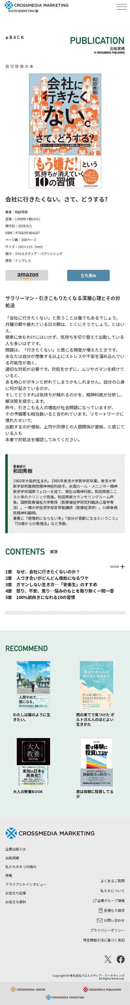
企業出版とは (15, 849)
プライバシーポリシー (107, 930)
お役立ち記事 (15, 893)
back (17, 37)
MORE (114, 566)
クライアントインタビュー (26, 884)
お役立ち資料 (15, 901)
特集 (8, 875)
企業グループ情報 (109, 900)
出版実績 (12, 857)
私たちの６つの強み (20, 866)
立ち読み (88, 275)
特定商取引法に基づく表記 (104, 940)
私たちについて (112, 890)
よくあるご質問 (112, 880)
